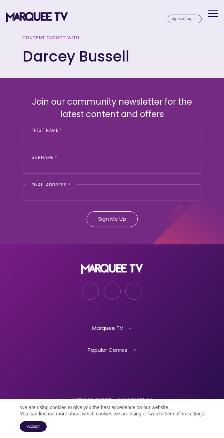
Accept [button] (33, 426)
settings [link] (195, 413)
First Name (47, 130)
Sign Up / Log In (183, 19)
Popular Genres (107, 350)
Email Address (51, 185)
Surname (44, 157)
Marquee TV (107, 328)
